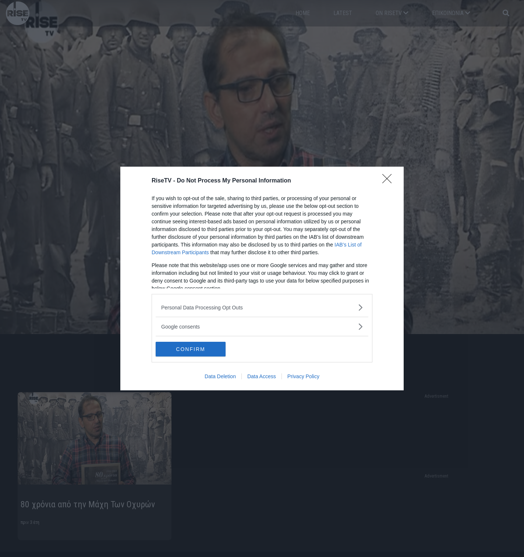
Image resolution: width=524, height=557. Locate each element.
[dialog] (262, 278)
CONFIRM (190, 349)
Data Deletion (220, 376)
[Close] (389, 181)
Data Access (261, 376)
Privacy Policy (303, 376)
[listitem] (262, 307)
